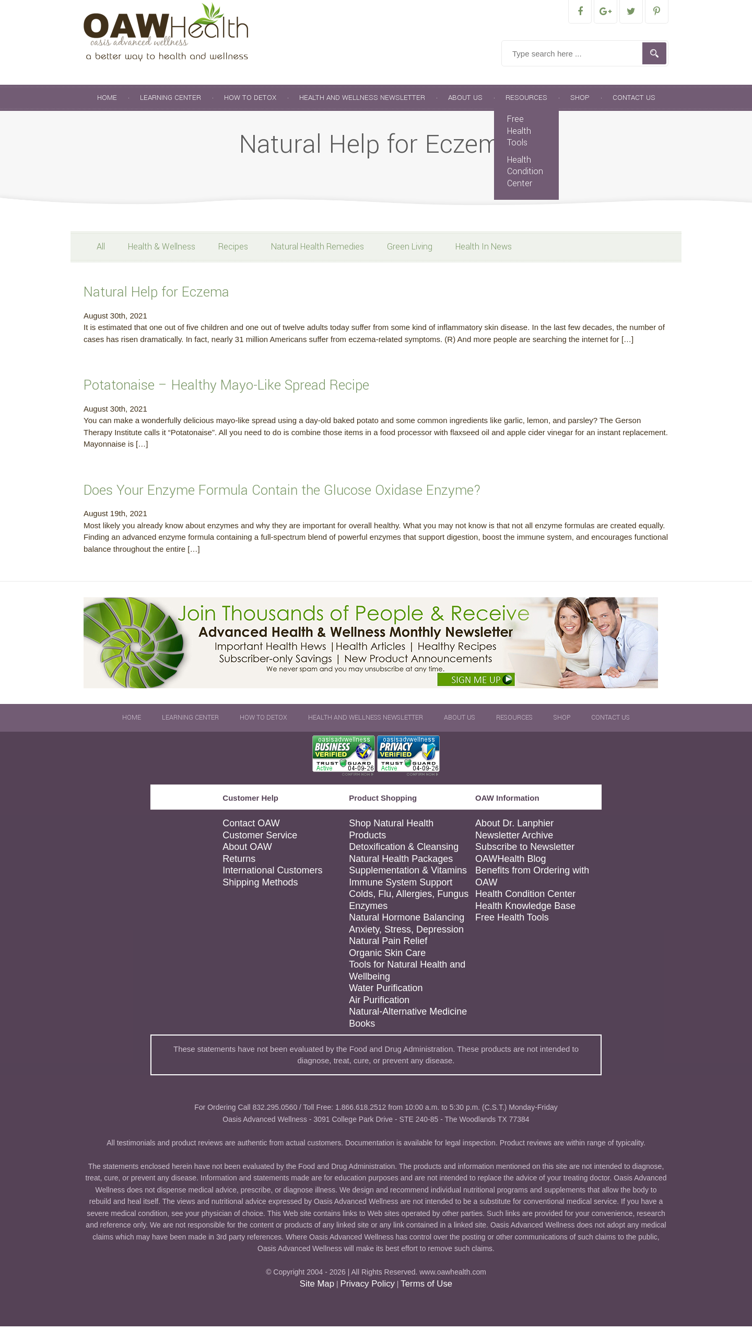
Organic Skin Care (387, 956)
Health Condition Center (525, 175)
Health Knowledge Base (525, 909)
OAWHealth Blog (510, 862)
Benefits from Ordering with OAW (532, 880)
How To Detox (250, 101)
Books (362, 1027)
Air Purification (379, 1003)
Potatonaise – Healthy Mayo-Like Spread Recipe (226, 389)
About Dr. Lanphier (514, 827)
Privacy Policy (367, 1287)
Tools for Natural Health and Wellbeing (407, 974)
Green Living (409, 250)
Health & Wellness (161, 250)
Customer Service (259, 839)
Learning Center (170, 101)
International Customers (272, 874)
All (101, 250)
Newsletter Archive (514, 839)
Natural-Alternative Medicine (408, 1015)
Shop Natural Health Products (391, 833)
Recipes (233, 250)
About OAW (247, 850)
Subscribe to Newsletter (524, 850)
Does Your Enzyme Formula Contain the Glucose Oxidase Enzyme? (282, 494)
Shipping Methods (260, 886)
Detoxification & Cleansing (404, 850)
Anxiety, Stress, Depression (406, 933)
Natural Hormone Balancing (406, 921)
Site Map (317, 1287)
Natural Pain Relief (388, 944)
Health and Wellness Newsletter (362, 101)
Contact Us (634, 101)
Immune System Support (400, 886)
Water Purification (385, 991)
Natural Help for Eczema (156, 295)
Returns (238, 862)
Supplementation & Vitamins (408, 874)
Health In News (483, 250)
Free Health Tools (519, 134)
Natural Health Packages (401, 862)
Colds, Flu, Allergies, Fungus (408, 897)
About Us (465, 101)
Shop (580, 101)
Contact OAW (250, 827)
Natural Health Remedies (317, 250)
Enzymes (368, 909)
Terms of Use (426, 1287)
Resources (526, 101)
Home (107, 101)
